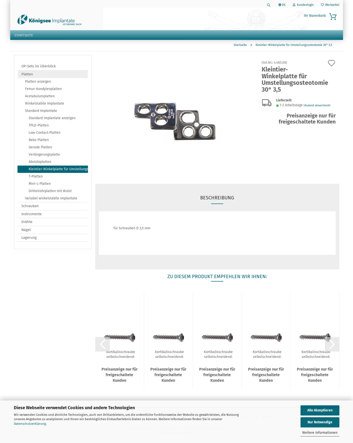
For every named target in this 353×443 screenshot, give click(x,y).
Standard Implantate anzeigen (52, 119)
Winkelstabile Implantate (44, 104)
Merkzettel (330, 5)
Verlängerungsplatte (44, 155)
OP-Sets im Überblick (38, 67)
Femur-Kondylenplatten (43, 90)
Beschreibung (217, 199)
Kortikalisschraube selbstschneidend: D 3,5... (120, 355)
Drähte (26, 223)
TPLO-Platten (39, 126)
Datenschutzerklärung (30, 423)
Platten (27, 75)
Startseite (23, 35)
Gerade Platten (40, 148)
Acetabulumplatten (40, 97)
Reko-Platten (39, 141)
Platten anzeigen (38, 82)
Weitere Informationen (319, 433)
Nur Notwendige (320, 422)
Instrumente (31, 215)
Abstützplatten (40, 163)
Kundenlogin (303, 5)
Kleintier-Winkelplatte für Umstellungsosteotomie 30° (58, 170)
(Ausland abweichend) (317, 106)
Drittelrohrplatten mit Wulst (50, 192)
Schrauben (30, 207)
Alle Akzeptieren (320, 410)
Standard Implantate (41, 112)
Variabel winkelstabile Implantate (51, 199)
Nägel (26, 230)
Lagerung (29, 238)
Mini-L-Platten (40, 185)
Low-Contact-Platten (44, 134)
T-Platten (36, 177)
